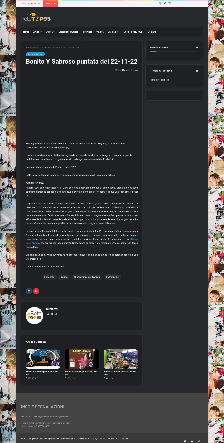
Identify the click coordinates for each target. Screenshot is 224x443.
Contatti (152, 32)
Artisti (36, 32)
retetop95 (52, 308)
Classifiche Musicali (68, 32)
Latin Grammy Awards (87, 277)
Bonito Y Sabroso (43, 47)
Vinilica (100, 32)
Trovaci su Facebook (159, 80)
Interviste (87, 32)
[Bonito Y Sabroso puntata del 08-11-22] (82, 357)
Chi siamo (113, 32)
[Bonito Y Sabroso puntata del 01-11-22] (121, 357)
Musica (49, 32)
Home (26, 32)
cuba (65, 277)
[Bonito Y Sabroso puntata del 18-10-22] (43, 357)
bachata (50, 277)
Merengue (113, 277)
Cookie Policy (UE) (133, 32)
